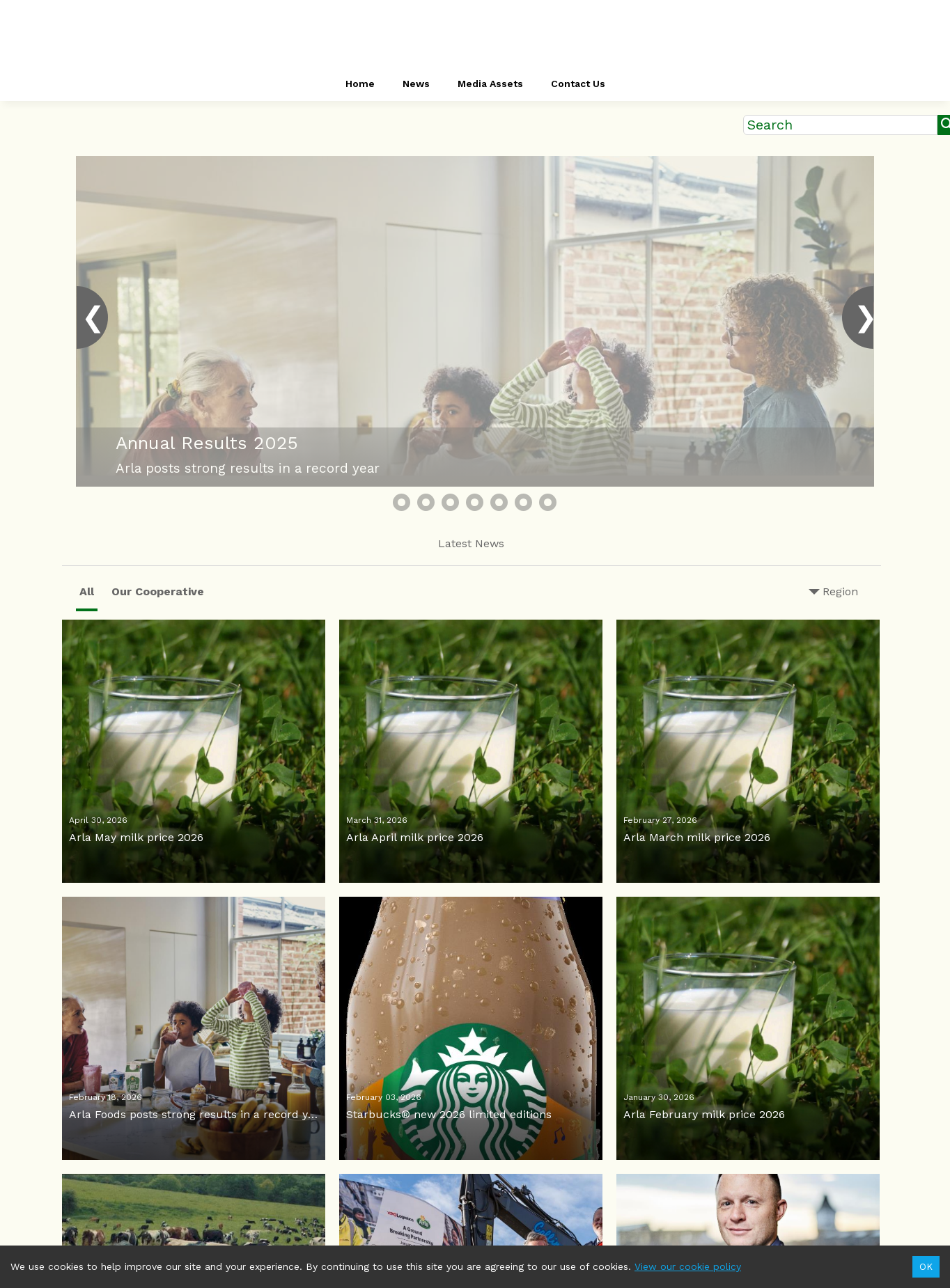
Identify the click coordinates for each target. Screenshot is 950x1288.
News (416, 83)
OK (926, 1267)
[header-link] (475, 35)
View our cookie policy (687, 1266)
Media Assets (490, 83)
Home (360, 83)
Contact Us (578, 83)
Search (770, 125)
